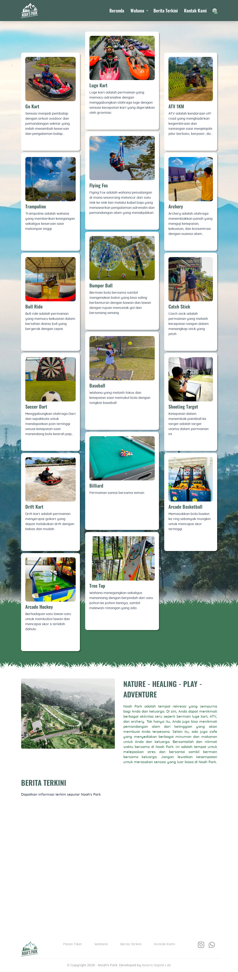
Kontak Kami (195, 10)
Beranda (116, 10)
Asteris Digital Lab (156, 965)
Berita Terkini (165, 10)
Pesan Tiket (72, 944)
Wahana (101, 944)
